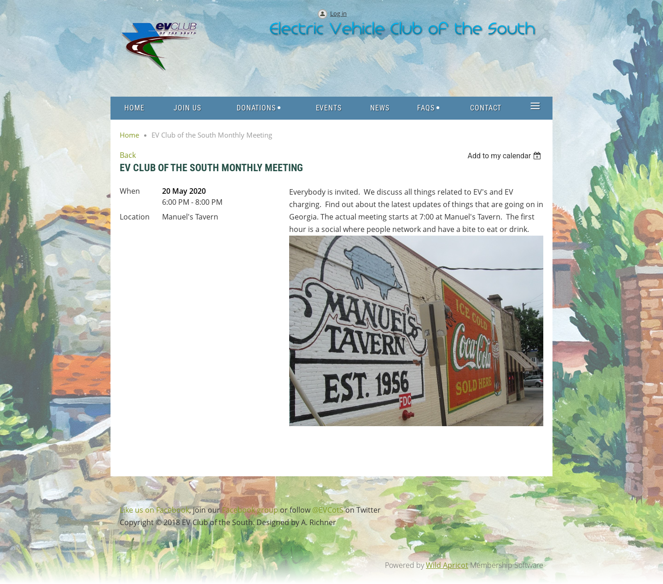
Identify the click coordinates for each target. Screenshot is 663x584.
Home (129, 134)
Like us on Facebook (154, 510)
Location (135, 217)
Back (128, 155)
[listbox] (505, 156)
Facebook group (250, 510)
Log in (338, 13)
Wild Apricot (447, 565)
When (130, 191)
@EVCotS (327, 510)
